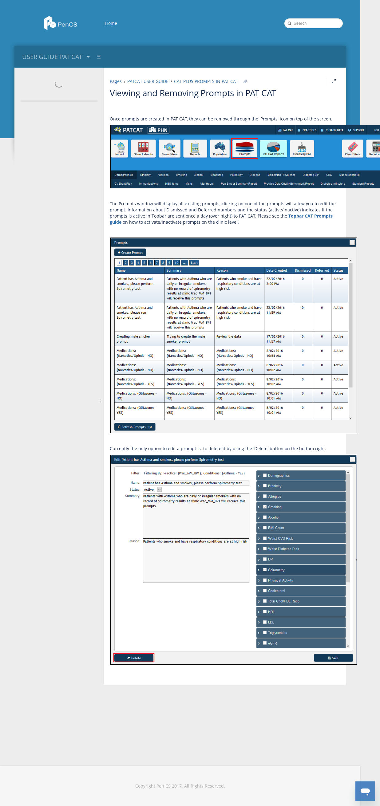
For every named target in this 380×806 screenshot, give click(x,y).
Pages (116, 81)
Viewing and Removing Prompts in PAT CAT (193, 93)
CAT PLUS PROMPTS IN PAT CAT (206, 81)
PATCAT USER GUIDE (147, 81)
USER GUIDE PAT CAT (56, 57)
